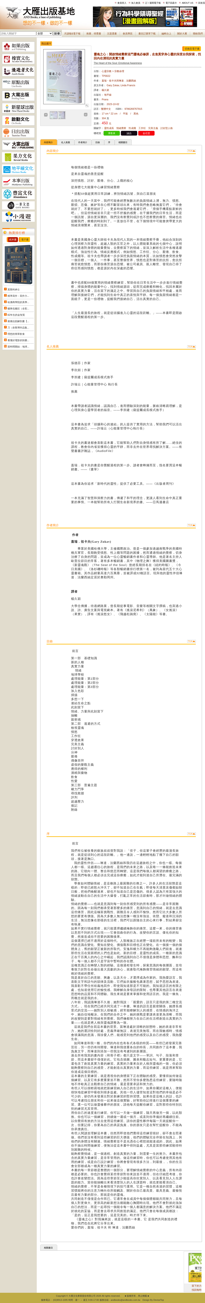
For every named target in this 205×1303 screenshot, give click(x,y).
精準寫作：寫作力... (18, 295)
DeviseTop (158, 1300)
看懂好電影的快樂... (18, 340)
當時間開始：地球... (18, 346)
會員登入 (121, 3)
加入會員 (135, 3)
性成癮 (132, 128)
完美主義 (153, 128)
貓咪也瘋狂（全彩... (18, 308)
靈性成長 (109, 128)
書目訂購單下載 (147, 33)
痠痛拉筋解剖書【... (18, 321)
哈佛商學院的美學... (18, 302)
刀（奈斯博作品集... (18, 327)
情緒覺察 (121, 128)
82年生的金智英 (16, 315)
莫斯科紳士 (14, 289)
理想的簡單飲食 (16, 334)
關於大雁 (182, 33)
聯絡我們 (198, 33)
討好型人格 (166, 128)
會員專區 (128, 33)
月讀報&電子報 (72, 33)
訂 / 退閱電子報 (153, 3)
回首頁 (201, 3)
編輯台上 (166, 33)
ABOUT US (187, 3)
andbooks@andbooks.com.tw (125, 1300)
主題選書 (112, 33)
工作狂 (142, 128)
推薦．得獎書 (93, 33)
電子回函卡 (171, 3)
